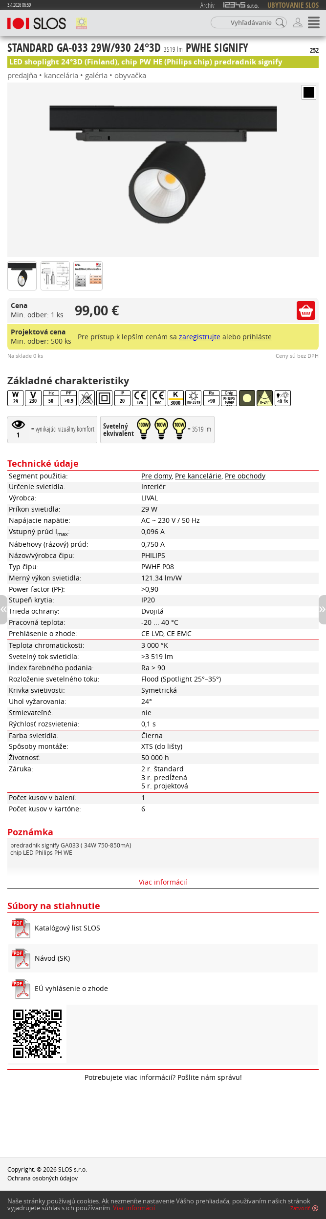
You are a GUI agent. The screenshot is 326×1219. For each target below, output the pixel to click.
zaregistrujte (199, 336)
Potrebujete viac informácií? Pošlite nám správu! (163, 1077)
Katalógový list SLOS (67, 928)
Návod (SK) (52, 958)
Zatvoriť (300, 1208)
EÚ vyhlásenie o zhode (71, 988)
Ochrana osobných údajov (42, 1178)
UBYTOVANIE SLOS (293, 5)
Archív (207, 5)
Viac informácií (163, 882)
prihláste (257, 336)
